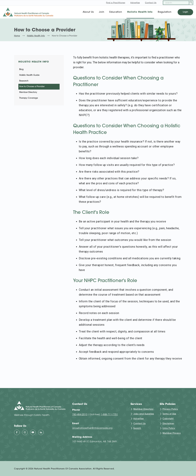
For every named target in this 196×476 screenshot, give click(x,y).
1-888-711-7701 (109, 415)
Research (23, 81)
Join (101, 12)
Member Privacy (172, 433)
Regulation (164, 12)
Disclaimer (168, 424)
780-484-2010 (79, 415)
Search (137, 428)
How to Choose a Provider (32, 87)
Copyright (168, 419)
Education (115, 12)
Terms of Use (169, 414)
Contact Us (139, 424)
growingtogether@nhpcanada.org (92, 428)
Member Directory (28, 92)
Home (17, 36)
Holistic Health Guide (29, 75)
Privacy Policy (170, 409)
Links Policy (169, 428)
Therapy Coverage (28, 98)
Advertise (138, 419)
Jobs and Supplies (143, 414)
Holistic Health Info (140, 12)
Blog (21, 69)
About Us (88, 12)
